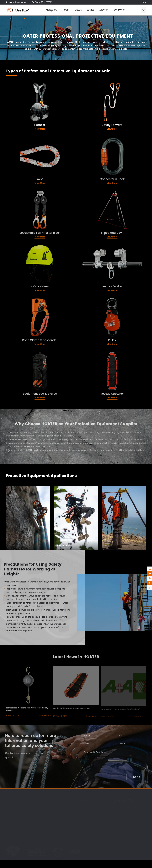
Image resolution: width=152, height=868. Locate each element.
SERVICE (90, 9)
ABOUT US (103, 9)
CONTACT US (119, 9)
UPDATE (78, 9)
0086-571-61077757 (43, 2)
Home (8, 18)
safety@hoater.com (17, 2)
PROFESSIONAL (52, 9)
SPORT (66, 9)
